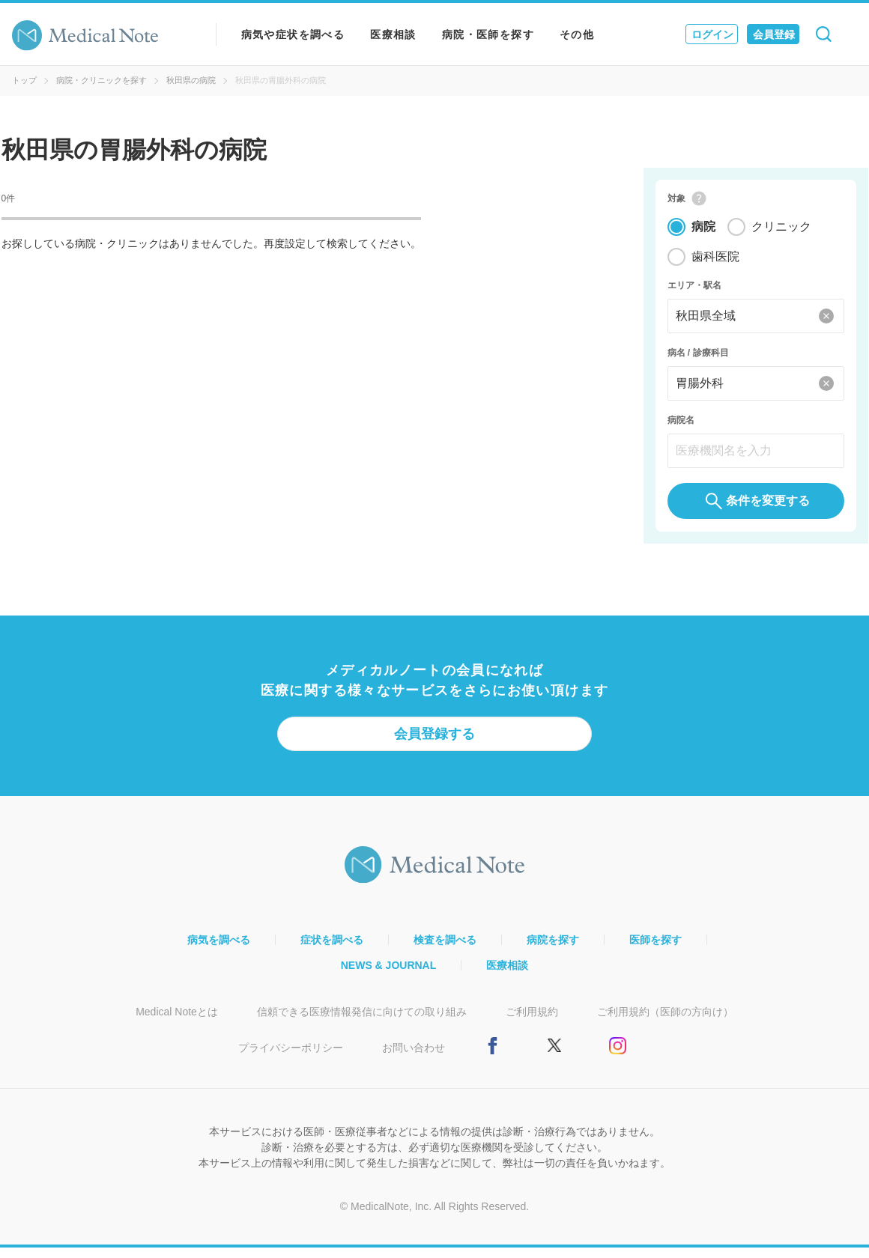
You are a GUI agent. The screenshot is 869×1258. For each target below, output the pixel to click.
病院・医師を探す (488, 34)
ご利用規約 (532, 1022)
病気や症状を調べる (293, 34)
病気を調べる (218, 950)
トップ (24, 80)
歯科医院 (715, 261)
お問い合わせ (413, 1058)
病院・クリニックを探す (101, 80)
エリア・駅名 (694, 290)
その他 (577, 34)
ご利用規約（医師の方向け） (665, 1022)
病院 (703, 231)
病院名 (680, 425)
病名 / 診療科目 (698, 357)
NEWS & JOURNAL (389, 976)
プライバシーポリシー (290, 1058)
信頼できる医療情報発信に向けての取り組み (362, 1022)
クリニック (781, 231)
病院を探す (553, 950)
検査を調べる (445, 950)
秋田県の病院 (191, 80)
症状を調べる (331, 950)
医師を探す (655, 950)
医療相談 (393, 34)
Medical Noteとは (177, 1022)
